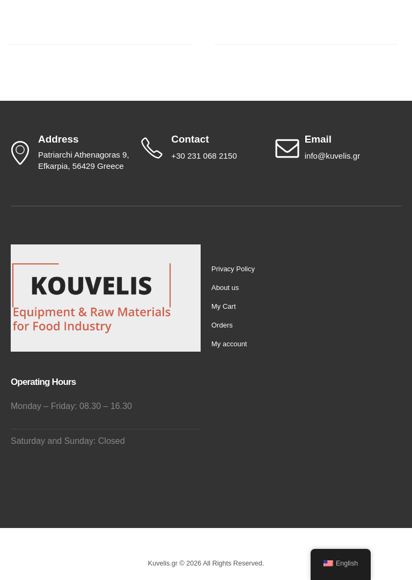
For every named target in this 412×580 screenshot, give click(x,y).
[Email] (337, 148)
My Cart (223, 306)
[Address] (69, 153)
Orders (222, 325)
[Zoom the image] (91, 250)
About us (225, 288)
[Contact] (203, 148)
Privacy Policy (233, 269)
